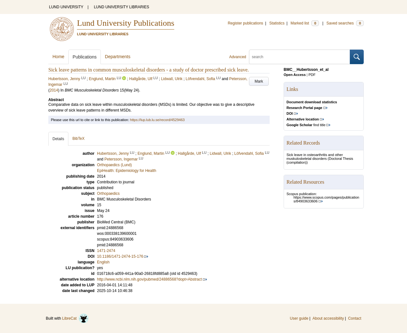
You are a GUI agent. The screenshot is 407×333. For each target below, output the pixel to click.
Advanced (237, 57)
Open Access (295, 75)
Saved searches (345, 23)
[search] (299, 57)
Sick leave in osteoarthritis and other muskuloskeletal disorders (314, 156)
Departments (117, 56)
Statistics (277, 23)
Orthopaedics (108, 193)
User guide (299, 318)
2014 (54, 90)
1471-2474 (106, 250)
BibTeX (78, 138)
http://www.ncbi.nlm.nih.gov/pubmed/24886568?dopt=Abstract (149, 279)
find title (305, 125)
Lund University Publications (125, 23)
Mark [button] (259, 81)
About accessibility (328, 318)
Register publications (245, 23)
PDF (311, 75)
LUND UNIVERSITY (66, 7)
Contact (354, 318)
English (103, 262)
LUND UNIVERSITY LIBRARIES (121, 7)
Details (58, 139)
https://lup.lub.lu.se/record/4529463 (157, 120)
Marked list (305, 23)
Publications (84, 56)
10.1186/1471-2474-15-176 (120, 256)
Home (58, 56)
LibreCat (75, 318)
